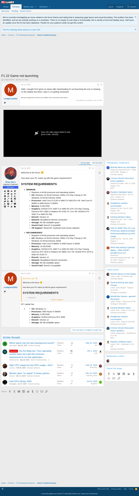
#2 (93, 168)
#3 (93, 273)
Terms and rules (103, 489)
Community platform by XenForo (60, 493)
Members (43, 7)
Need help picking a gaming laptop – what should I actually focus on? (122, 250)
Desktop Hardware (33, 368)
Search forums (25, 11)
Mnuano (12, 376)
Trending (14, 11)
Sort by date (85, 163)
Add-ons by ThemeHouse (89, 493)
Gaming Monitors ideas (120, 217)
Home (5, 7)
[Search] (132, 6)
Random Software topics (121, 342)
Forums (16, 7)
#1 (101, 85)
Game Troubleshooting (39, 360)
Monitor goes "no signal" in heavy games (29, 373)
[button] (35, 6)
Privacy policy (116, 489)
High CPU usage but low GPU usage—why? (31, 365)
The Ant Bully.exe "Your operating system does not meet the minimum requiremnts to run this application (30, 354)
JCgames (94, 384)
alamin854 (12, 345)
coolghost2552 (9, 80)
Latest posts (112, 269)
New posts (5, 11)
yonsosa (12, 368)
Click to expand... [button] (57, 300)
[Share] (98, 84)
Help (125, 489)
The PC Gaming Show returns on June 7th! (21, 30)
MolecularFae (14, 360)
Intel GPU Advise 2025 (20, 381)
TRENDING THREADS (117, 163)
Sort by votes (97, 163)
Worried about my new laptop (123, 167)
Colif (95, 353)
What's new (29, 7)
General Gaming (34, 345)
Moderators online (115, 356)
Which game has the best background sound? (31, 343)
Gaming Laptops (116, 174)
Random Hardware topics (121, 192)
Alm (96, 345)
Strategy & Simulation (118, 292)
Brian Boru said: (29, 279)
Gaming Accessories (118, 213)
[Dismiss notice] (135, 17)
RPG (112, 188)
